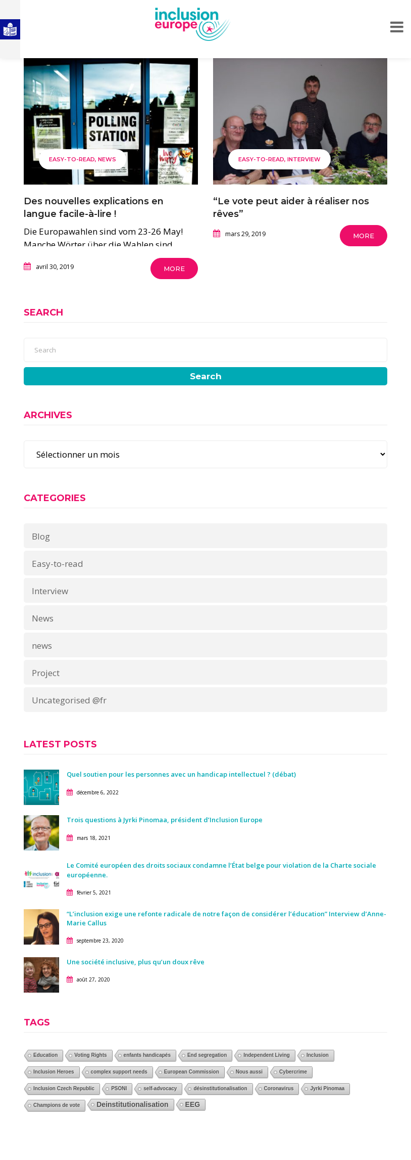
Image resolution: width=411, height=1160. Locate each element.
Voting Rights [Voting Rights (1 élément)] (90, 1055)
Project (46, 673)
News (107, 159)
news (42, 645)
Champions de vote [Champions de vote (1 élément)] (56, 1105)
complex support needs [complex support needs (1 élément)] (119, 1072)
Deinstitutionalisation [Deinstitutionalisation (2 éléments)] (132, 1104)
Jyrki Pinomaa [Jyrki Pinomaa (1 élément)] (327, 1088)
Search (206, 376)
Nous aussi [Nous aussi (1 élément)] (249, 1072)
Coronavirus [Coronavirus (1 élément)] (279, 1088)
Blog (41, 536)
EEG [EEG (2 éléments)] (192, 1104)
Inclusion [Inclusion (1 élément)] (317, 1055)
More (174, 268)
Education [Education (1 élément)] (45, 1055)
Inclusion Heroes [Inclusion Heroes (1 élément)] (53, 1072)
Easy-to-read (72, 159)
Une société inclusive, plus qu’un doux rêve (135, 961)
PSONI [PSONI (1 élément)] (119, 1088)
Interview (304, 159)
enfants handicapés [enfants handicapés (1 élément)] (147, 1055)
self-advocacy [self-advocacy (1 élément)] (160, 1088)
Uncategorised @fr (69, 700)
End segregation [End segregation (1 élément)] (207, 1055)
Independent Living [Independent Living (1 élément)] (266, 1055)
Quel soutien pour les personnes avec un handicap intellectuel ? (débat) (181, 774)
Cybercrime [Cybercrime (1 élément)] (293, 1072)
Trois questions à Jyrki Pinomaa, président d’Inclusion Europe (165, 819)
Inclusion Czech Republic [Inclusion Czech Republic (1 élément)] (63, 1088)
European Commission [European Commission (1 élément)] (191, 1072)
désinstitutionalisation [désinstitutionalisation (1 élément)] (220, 1088)
